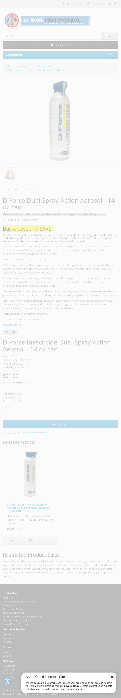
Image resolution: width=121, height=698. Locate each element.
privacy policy (71, 686)
